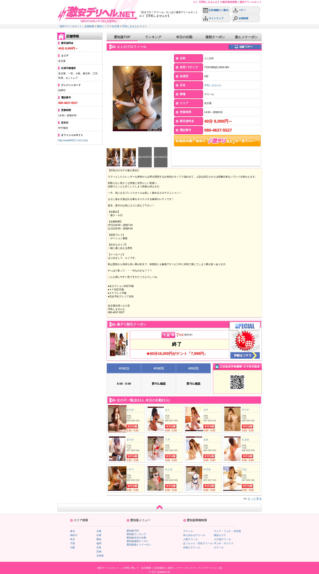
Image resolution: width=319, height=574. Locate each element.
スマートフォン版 (212, 567)
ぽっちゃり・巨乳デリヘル (198, 543)
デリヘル (188, 531)
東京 (72, 531)
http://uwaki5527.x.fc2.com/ (73, 140)
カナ (205, 409)
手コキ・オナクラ (223, 543)
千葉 (72, 543)
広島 (98, 547)
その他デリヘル (222, 539)
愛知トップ (103, 26)
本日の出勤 (184, 37)
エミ (144, 26)
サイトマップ (213, 18)
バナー (239, 10)
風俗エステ (220, 535)
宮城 (98, 551)
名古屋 (115, 26)
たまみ (245, 439)
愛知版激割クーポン (138, 541)
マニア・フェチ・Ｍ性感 (227, 531)
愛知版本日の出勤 (136, 537)
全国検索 (240, 18)
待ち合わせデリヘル (194, 535)
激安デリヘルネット (108, 567)
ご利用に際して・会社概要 (136, 567)
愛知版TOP (122, 37)
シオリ (130, 469)
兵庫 (98, 535)
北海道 (100, 555)
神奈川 (73, 535)
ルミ (167, 409)
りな (244, 469)
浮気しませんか (130, 26)
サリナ (245, 409)
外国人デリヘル (191, 547)
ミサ (167, 439)
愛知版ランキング (136, 534)
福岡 (98, 543)
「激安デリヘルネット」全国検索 (75, 26)
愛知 (98, 539)
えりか (130, 409)
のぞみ (207, 469)
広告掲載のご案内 (215, 10)
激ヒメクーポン (246, 37)
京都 (98, 531)
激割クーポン (215, 37)
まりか (130, 439)
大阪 (72, 547)
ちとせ (168, 469)
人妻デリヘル (190, 539)
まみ (205, 439)
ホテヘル (219, 547)
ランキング (153, 37)
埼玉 (72, 539)
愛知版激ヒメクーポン (139, 544)
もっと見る (255, 498)
